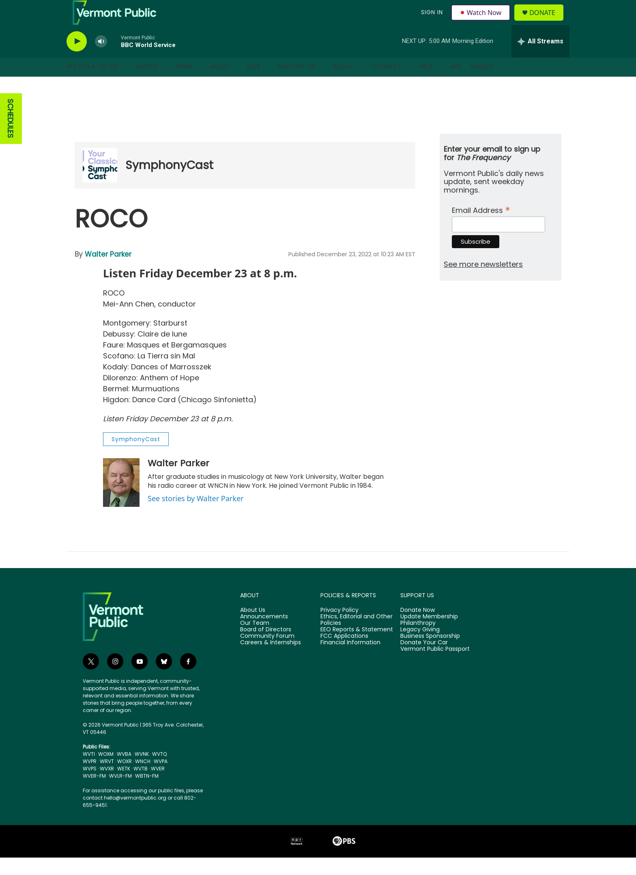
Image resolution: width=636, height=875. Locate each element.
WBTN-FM (147, 793)
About (343, 84)
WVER (158, 786)
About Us (252, 627)
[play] (76, 59)
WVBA (124, 771)
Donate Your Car (424, 660)
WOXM (106, 771)
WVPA (161, 778)
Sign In (431, 21)
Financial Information (350, 660)
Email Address (481, 227)
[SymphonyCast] (100, 183)
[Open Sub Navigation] (124, 84)
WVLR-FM (120, 793)
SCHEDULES (10, 136)
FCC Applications (344, 653)
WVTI (89, 771)
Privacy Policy (339, 627)
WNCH (142, 778)
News (184, 84)
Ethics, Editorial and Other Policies (356, 637)
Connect (387, 84)
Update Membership (429, 634)
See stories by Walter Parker (195, 516)
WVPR (90, 778)
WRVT (107, 778)
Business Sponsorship (430, 653)
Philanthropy (418, 640)
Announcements (264, 634)
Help (426, 84)
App (456, 84)
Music (220, 84)
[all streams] (540, 59)
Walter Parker (108, 272)
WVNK (142, 771)
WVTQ (159, 771)
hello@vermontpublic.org (135, 815)
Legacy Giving (420, 647)
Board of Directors (265, 647)
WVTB (140, 786)
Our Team (254, 640)
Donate (547, 21)
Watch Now (482, 21)
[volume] (101, 59)
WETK (123, 786)
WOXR (124, 778)
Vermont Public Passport (435, 666)
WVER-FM (94, 793)
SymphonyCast (169, 183)
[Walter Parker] (121, 500)
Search (482, 84)
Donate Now (417, 627)
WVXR (107, 786)
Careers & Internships (270, 660)
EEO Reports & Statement (356, 647)
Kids (253, 84)
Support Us (297, 84)
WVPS (90, 786)
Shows (146, 84)
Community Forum (267, 653)
